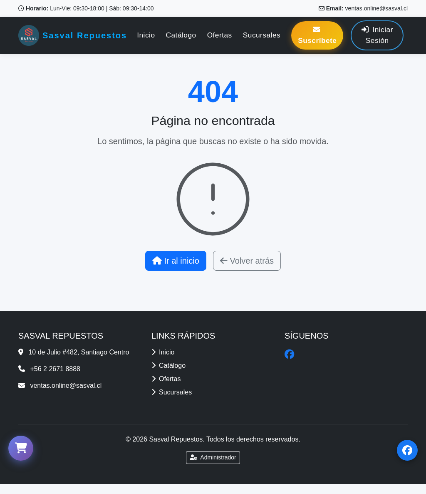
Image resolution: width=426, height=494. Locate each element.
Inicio (146, 35)
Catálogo (181, 35)
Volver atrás (247, 260)
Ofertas (219, 35)
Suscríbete (317, 35)
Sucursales (261, 35)
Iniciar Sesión (377, 35)
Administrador (213, 457)
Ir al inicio (175, 260)
